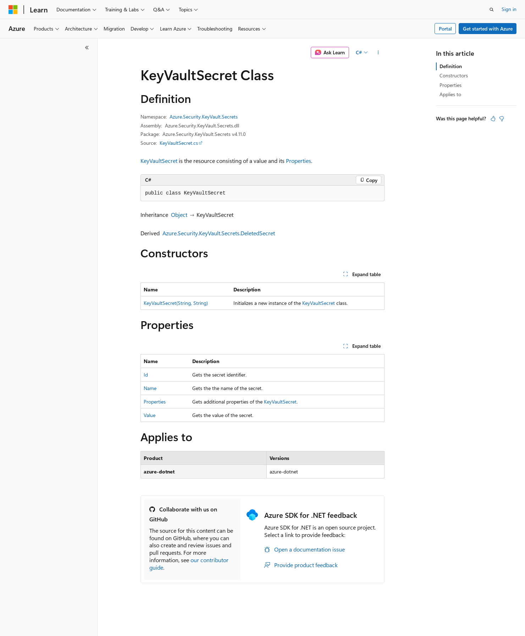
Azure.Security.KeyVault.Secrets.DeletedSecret (218, 233)
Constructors (454, 75)
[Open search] (492, 9)
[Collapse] (86, 47)
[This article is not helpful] (501, 118)
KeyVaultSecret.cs (179, 142)
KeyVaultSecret (158, 160)
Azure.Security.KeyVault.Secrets (204, 116)
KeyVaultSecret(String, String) (176, 303)
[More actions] (378, 52)
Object (179, 214)
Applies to (450, 94)
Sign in (509, 9)
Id (146, 374)
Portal (445, 28)
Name (150, 388)
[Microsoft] (13, 9)
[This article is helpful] (493, 118)
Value (149, 415)
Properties (298, 160)
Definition (451, 66)
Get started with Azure (488, 28)
